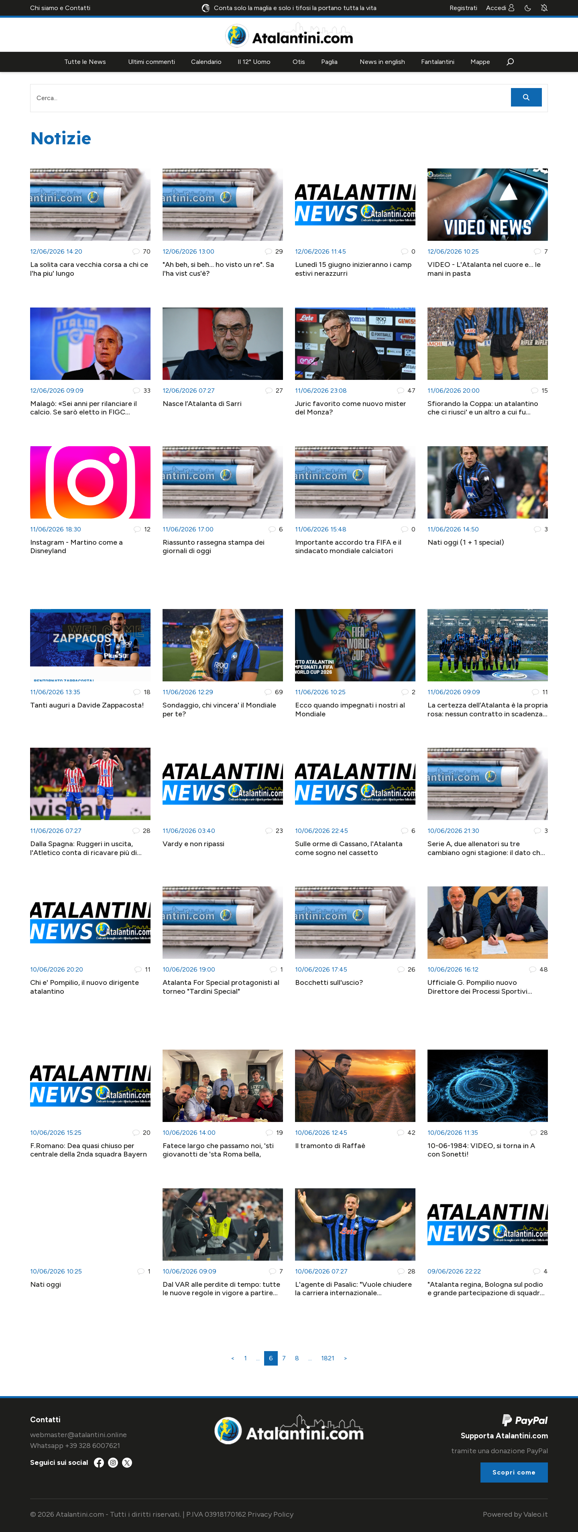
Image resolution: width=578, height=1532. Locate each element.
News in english (382, 62)
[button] (510, 62)
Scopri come (514, 1472)
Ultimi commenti (151, 62)
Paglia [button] (329, 62)
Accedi (500, 8)
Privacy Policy (270, 1514)
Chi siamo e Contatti (60, 8)
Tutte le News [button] (85, 62)
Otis (299, 62)
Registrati (463, 8)
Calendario (206, 62)
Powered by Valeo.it (515, 1514)
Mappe (480, 62)
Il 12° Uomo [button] (254, 62)
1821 (327, 1358)
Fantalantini (437, 62)
